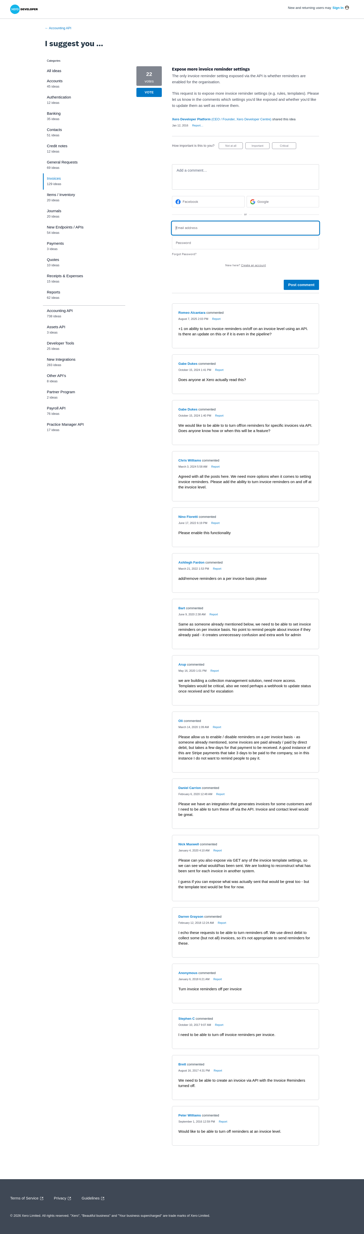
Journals (54, 211)
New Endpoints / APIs (65, 227)
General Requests (62, 162)
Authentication (59, 97)
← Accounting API (58, 28)
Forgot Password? (184, 254)
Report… (197, 125)
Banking (54, 113)
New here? (245, 265)
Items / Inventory (61, 194)
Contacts (54, 129)
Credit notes (57, 146)
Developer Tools (60, 343)
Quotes (53, 259)
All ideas (54, 71)
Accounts (55, 81)
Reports (53, 292)
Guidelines (94, 1198)
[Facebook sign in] (208, 201)
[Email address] (245, 228)
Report (216, 318)
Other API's (56, 375)
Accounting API (60, 310)
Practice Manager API (65, 424)
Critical (288, 146)
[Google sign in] (283, 201)
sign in (338, 8)
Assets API (56, 327)
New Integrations (61, 359)
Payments (55, 243)
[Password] (245, 243)
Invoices (54, 178)
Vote (149, 92)
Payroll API (56, 408)
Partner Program (61, 392)
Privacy (63, 1198)
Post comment (301, 285)
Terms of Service (28, 1198)
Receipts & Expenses (65, 276)
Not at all (234, 146)
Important (260, 146)
